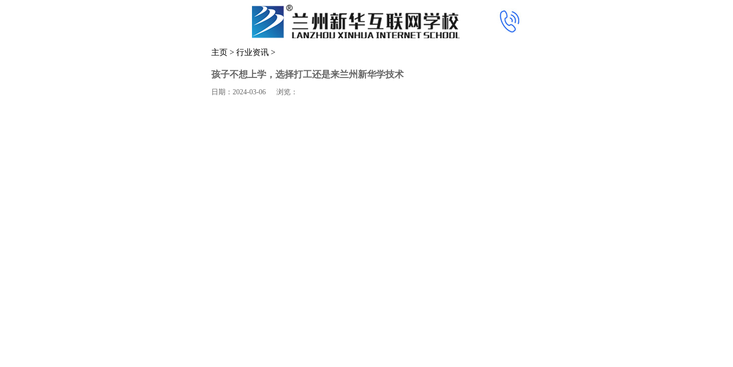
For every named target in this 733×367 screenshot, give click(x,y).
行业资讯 (252, 52)
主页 (219, 52)
